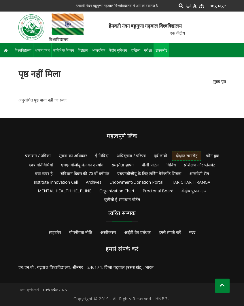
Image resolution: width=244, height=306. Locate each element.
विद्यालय (83, 50)
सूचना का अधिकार (73, 155)
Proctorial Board (158, 191)
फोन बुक (212, 155)
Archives (93, 182)
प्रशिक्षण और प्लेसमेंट (199, 165)
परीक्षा (148, 50)
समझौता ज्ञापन (122, 165)
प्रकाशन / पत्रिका (38, 155)
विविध (171, 165)
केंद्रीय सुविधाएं (118, 50)
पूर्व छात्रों (160, 155)
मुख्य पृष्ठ (219, 81)
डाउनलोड (161, 50)
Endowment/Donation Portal (136, 182)
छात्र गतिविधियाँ (41, 165)
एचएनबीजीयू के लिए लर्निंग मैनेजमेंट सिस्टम (149, 173)
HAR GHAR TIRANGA (190, 182)
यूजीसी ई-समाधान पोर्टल (122, 199)
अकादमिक (98, 50)
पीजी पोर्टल (150, 165)
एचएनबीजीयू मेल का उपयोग (82, 165)
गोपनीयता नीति (80, 232)
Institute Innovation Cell (56, 182)
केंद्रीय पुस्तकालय (194, 191)
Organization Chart (117, 191)
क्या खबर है (43, 173)
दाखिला (135, 50)
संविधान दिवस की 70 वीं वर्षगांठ (84, 173)
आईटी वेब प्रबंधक (137, 232)
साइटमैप (55, 232)
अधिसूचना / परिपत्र (131, 155)
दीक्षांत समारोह (186, 155)
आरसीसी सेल (199, 173)
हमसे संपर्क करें (170, 232)
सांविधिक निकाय (63, 50)
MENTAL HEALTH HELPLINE (64, 191)
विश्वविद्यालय (23, 50)
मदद (192, 232)
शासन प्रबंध (42, 50)
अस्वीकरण (108, 232)
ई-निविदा (102, 155)
